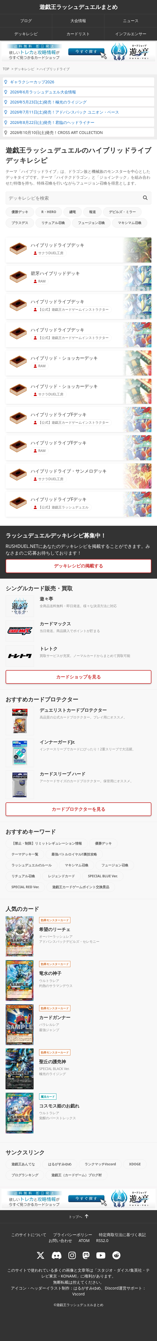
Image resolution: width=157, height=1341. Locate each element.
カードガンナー (54, 1017)
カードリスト (78, 33)
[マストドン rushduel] (86, 1255)
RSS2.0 (102, 1240)
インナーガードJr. (57, 742)
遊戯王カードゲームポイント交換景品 (80, 887)
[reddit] (116, 1255)
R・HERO (48, 211)
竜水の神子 (50, 973)
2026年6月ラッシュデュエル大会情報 (40, 92)
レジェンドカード (61, 876)
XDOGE (135, 1164)
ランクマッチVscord (100, 1164)
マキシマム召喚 (129, 222)
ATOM (84, 1240)
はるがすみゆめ (60, 1164)
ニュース (131, 20)
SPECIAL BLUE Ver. (103, 876)
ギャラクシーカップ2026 (29, 81)
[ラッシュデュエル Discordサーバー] (56, 1255)
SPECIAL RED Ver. (25, 887)
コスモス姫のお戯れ (59, 1106)
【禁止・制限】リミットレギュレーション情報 (46, 843)
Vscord (78, 1294)
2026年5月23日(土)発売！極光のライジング (45, 102)
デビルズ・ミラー (122, 211)
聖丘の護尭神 (52, 1062)
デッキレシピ (26, 33)
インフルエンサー (130, 33)
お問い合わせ (60, 1240)
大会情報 (78, 20)
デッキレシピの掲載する (78, 566)
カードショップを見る (78, 677)
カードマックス (55, 624)
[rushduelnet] (72, 1255)
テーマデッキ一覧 (24, 854)
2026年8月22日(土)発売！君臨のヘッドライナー (49, 122)
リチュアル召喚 (53, 222)
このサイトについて (28, 1234)
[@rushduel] (40, 1255)
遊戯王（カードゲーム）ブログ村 (76, 1175)
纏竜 (72, 211)
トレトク (49, 648)
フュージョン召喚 (91, 222)
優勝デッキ (19, 211)
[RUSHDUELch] (101, 1255)
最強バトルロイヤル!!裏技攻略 (74, 854)
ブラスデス (19, 222)
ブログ (26, 20)
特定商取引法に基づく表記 (122, 1234)
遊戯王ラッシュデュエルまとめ (78, 7)
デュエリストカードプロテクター (73, 710)
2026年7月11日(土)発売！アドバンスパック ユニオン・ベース (61, 112)
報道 (92, 211)
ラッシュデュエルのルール (31, 865)
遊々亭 (46, 599)
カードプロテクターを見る (78, 809)
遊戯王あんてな (23, 1164)
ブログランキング (24, 1175)
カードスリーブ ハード (62, 774)
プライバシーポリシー (72, 1234)
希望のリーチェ (54, 929)
